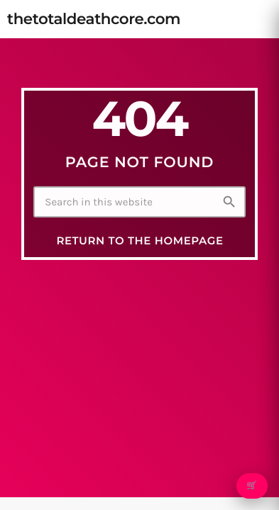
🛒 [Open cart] (251, 486)
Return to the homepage (139, 240)
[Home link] (93, 19)
